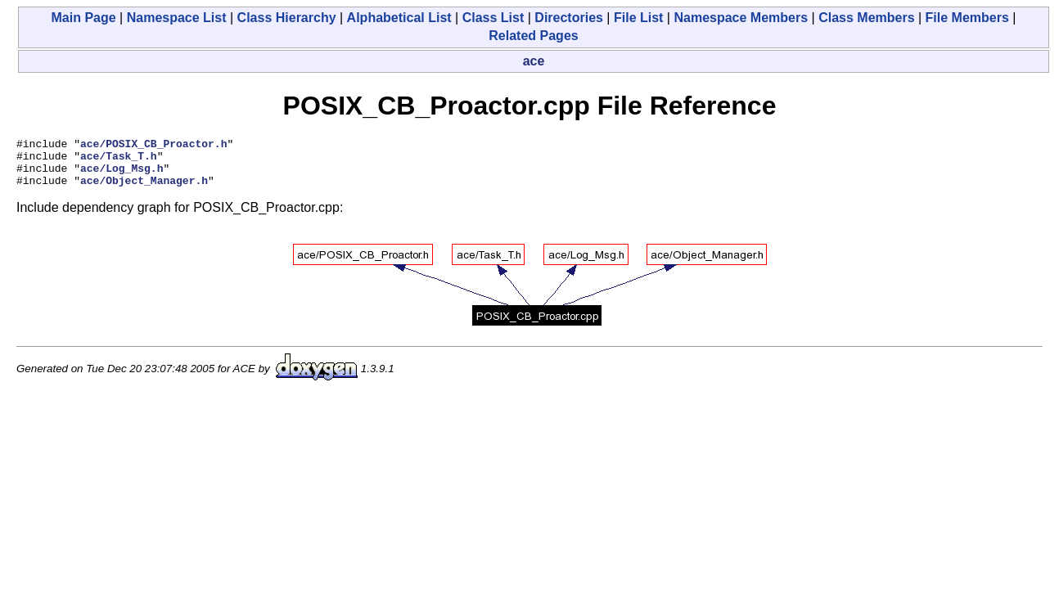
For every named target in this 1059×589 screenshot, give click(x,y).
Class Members (866, 18)
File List (638, 18)
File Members (967, 18)
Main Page (84, 18)
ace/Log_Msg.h (121, 175)
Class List (493, 18)
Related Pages (533, 36)
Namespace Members (741, 18)
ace (534, 61)
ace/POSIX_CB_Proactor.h (153, 145)
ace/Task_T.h (118, 160)
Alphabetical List (399, 18)
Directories (568, 18)
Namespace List (177, 18)
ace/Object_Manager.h (144, 189)
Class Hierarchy (286, 18)
